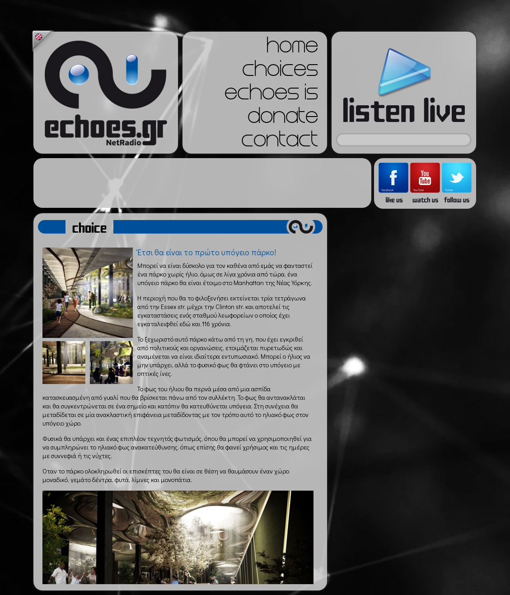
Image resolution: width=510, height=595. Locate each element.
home (292, 48)
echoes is (271, 95)
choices (280, 71)
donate (283, 118)
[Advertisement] (202, 183)
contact (279, 142)
